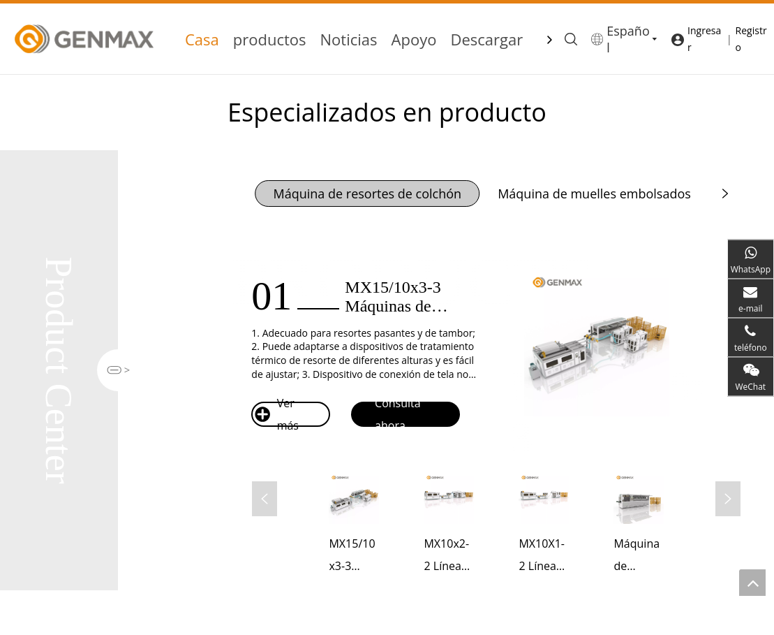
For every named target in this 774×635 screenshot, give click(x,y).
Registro (751, 39)
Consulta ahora (386, 414)
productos (269, 39)
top (752, 582)
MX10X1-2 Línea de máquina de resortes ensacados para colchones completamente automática (543, 556)
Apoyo (414, 39)
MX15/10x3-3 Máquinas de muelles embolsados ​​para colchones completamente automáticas (353, 556)
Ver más (276, 414)
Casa (202, 39)
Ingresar (704, 39)
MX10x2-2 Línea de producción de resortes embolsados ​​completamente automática (448, 556)
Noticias (349, 39)
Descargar (486, 39)
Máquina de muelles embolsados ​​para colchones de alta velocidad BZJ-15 (638, 556)
